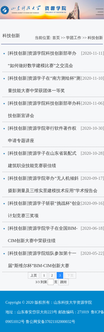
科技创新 (95, 38)
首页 (56, 38)
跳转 (63, 282)
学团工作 (73, 38)
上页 (33, 275)
